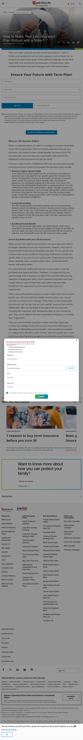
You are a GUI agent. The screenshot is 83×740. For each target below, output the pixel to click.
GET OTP (71, 368)
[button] (76, 340)
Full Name (10, 355)
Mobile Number (12, 364)
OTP (9, 374)
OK (7, 734)
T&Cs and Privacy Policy (41, 393)
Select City (10, 383)
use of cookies (10, 729)
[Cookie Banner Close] (75, 726)
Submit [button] (41, 396)
